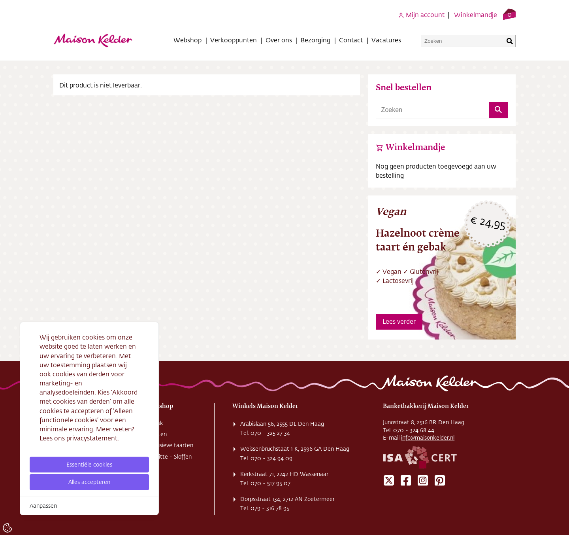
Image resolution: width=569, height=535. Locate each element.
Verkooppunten (233, 40)
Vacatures (386, 40)
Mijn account (421, 14)
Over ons (279, 40)
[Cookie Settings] (7, 527)
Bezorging (315, 40)
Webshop (187, 40)
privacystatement (91, 438)
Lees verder (399, 321)
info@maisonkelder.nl (427, 437)
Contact (351, 40)
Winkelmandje (475, 14)
